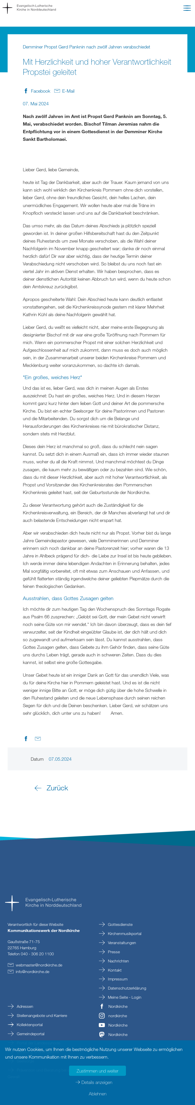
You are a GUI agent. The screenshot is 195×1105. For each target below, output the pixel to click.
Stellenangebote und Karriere (41, 1015)
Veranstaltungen (121, 942)
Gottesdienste (120, 924)
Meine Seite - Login (124, 997)
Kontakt (114, 970)
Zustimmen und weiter (97, 1071)
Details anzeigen (97, 1082)
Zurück (57, 787)
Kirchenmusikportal (124, 933)
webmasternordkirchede (39, 965)
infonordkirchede (32, 971)
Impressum (117, 979)
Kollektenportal (29, 1024)
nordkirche (117, 1015)
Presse (113, 951)
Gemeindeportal (30, 1033)
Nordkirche (117, 1006)
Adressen (24, 1006)
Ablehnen (97, 1093)
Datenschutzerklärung (126, 988)
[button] (187, 9)
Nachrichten (118, 961)
